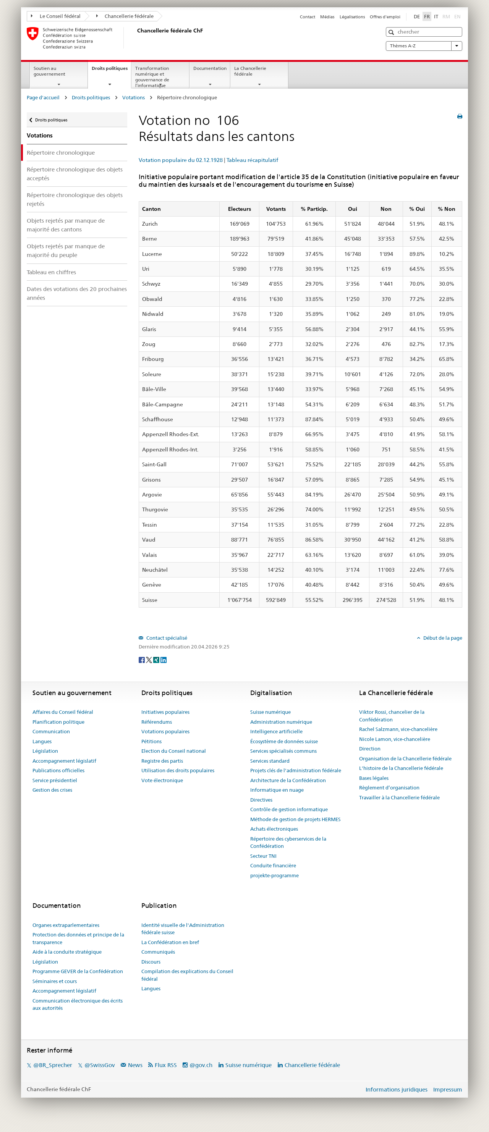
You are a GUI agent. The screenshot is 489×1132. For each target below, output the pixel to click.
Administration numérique (281, 722)
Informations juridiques (396, 1089)
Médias (327, 16)
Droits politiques (111, 70)
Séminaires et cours (54, 981)
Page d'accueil (43, 97)
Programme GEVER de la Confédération (77, 971)
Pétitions (151, 741)
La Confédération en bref (170, 942)
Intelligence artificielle (276, 731)
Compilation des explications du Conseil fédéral (187, 975)
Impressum (447, 1089)
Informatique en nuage (277, 790)
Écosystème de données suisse (284, 741)
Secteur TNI (263, 856)
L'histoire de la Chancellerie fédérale (401, 768)
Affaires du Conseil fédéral (62, 712)
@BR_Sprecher (52, 1065)
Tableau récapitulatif (252, 160)
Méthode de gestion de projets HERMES (295, 819)
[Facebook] (142, 659)
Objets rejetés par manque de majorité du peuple (66, 251)
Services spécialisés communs (283, 751)
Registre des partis (162, 761)
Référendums (156, 722)
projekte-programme (274, 875)
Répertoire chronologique (61, 152)
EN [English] (457, 16)
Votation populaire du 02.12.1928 (181, 160)
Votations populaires (165, 731)
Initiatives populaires (165, 712)
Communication (51, 731)
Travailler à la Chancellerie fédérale (399, 797)
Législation (45, 751)
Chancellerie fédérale (125, 16)
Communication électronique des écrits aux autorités (77, 1004)
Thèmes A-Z (424, 46)
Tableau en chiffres (51, 272)
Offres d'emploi (385, 16)
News (135, 1065)
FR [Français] (427, 16)
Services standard (270, 761)
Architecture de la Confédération (288, 780)
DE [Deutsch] (417, 16)
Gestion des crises (52, 790)
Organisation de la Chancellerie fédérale (405, 758)
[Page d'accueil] (135, 38)
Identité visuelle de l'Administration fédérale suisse (182, 929)
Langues (42, 741)
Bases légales (374, 778)
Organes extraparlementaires (65, 925)
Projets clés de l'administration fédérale (295, 770)
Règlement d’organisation (389, 787)
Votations (133, 97)
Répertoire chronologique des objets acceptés (75, 174)
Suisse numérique (270, 712)
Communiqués (158, 952)
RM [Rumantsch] (446, 16)
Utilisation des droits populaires (177, 770)
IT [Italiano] (436, 16)
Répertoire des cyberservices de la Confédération (288, 842)
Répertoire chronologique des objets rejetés (75, 199)
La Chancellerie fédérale (250, 71)
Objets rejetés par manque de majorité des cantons (66, 225)
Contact (307, 16)
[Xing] (156, 659)
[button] (392, 32)
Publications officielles (58, 770)
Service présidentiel (54, 780)
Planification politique (58, 722)
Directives (261, 800)
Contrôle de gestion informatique (289, 809)
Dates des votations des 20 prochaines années (77, 293)
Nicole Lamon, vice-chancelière (394, 739)
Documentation (210, 68)
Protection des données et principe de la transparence (78, 938)
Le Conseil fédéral (56, 16)
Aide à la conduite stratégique (67, 952)
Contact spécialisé (166, 638)
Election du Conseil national (173, 751)
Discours (150, 962)
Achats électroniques (274, 829)
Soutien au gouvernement (49, 71)
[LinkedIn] (163, 659)
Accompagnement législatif (64, 761)
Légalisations (352, 16)
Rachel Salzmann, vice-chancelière (398, 729)
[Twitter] (149, 659)
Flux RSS (166, 1065)
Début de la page (442, 638)
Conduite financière (273, 865)
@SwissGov (99, 1065)
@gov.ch (200, 1065)
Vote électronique (162, 780)
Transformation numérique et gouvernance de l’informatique (152, 76)
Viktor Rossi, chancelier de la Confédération (391, 716)
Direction (370, 749)
